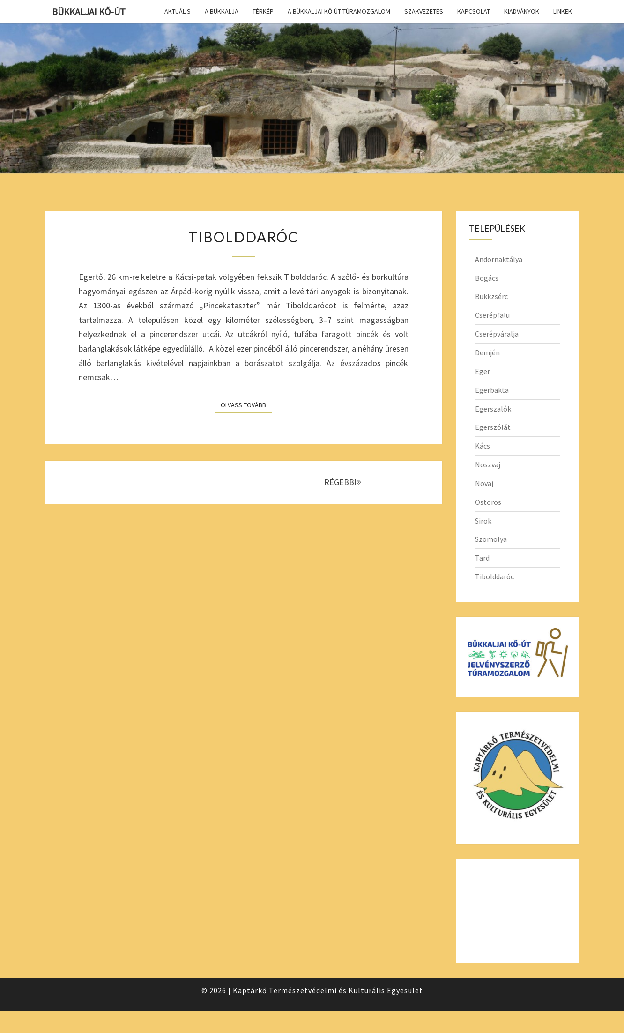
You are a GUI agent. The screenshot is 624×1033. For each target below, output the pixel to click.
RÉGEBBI (342, 482)
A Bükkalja (221, 11)
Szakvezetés (423, 11)
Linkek (562, 11)
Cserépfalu (492, 315)
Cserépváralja (497, 333)
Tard (482, 557)
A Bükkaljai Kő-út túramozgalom (339, 11)
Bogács (486, 278)
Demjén (487, 352)
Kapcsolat (473, 11)
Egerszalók (493, 408)
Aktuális (177, 11)
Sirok (483, 520)
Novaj (484, 483)
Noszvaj (487, 464)
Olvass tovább (246, 404)
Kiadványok (521, 11)
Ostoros (488, 502)
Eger (482, 371)
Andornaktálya (498, 259)
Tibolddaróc (243, 236)
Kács (482, 445)
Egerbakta (492, 390)
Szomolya (491, 539)
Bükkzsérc (491, 296)
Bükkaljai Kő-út (89, 11)
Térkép (263, 11)
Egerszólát (493, 427)
